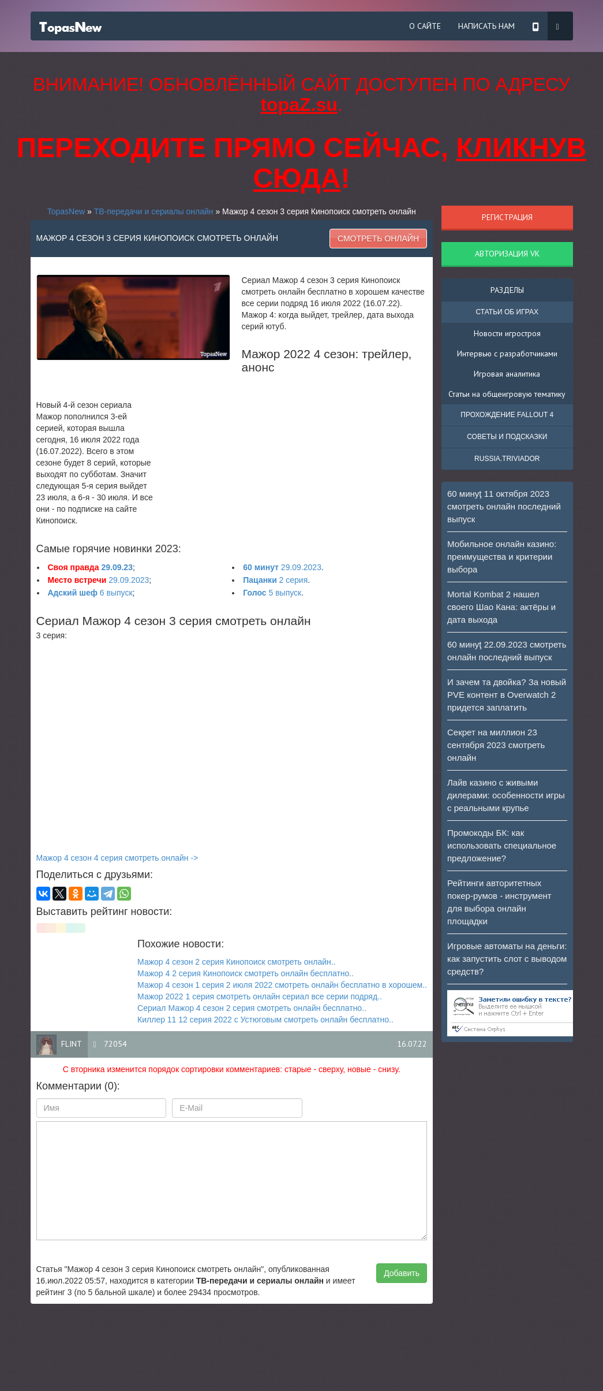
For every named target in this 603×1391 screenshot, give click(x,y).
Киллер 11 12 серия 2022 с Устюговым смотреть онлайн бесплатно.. (265, 1019)
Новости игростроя (507, 333)
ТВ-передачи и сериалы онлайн (154, 211)
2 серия (275, 580)
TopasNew (66, 211)
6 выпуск (90, 592)
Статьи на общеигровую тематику (506, 394)
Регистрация (507, 217)
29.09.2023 (282, 567)
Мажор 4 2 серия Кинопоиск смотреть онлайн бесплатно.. (245, 973)
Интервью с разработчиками (507, 353)
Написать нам (486, 26)
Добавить (402, 1273)
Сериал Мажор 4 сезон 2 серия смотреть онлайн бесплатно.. (251, 1008)
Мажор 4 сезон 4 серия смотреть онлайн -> (117, 857)
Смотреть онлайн (378, 238)
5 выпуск (272, 592)
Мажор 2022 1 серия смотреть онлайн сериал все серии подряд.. (259, 996)
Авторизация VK (507, 253)
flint (71, 1044)
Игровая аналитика (507, 374)
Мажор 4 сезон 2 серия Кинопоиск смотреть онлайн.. (236, 961)
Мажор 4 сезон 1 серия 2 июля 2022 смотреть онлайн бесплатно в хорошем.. (282, 985)
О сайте (425, 26)
